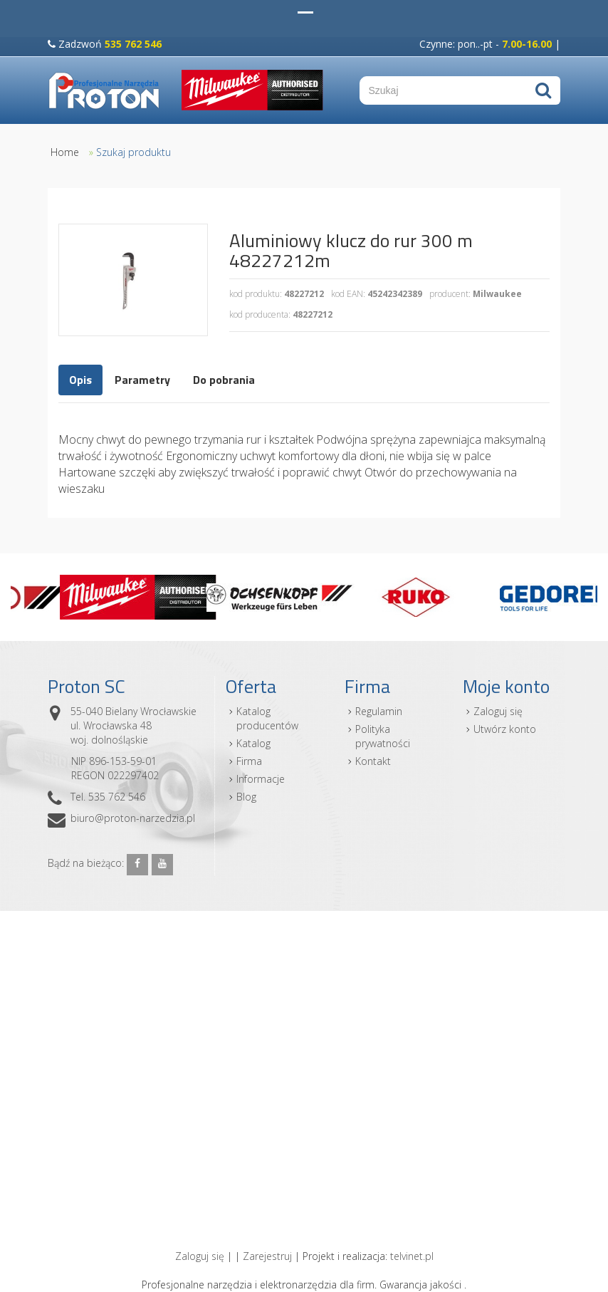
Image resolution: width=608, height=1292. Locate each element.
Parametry (142, 379)
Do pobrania (224, 379)
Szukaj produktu (133, 152)
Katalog (253, 743)
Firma (249, 761)
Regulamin (378, 711)
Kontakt (373, 761)
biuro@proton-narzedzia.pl (132, 818)
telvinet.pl (412, 1256)
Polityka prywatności (382, 736)
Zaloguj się (498, 711)
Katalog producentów (267, 718)
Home (65, 152)
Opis (80, 379)
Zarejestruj (267, 1256)
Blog (246, 796)
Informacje (260, 779)
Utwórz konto (504, 729)
